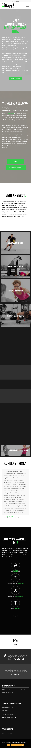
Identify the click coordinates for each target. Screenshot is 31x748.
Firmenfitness (10, 113)
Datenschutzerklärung (17, 745)
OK (9, 745)
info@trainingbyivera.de (9, 717)
